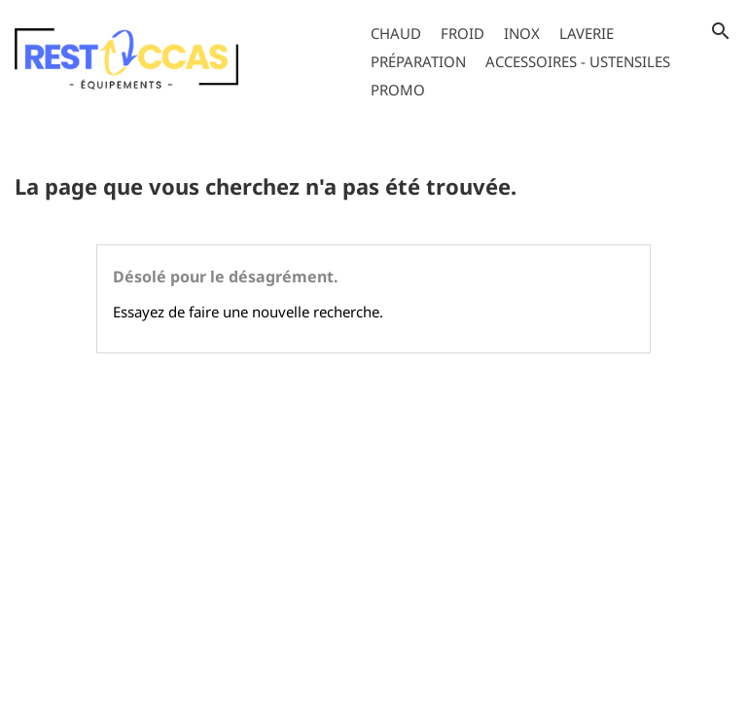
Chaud (396, 33)
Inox (522, 33)
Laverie (586, 33)
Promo (398, 89)
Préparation (418, 61)
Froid (462, 33)
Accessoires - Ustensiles (577, 61)
